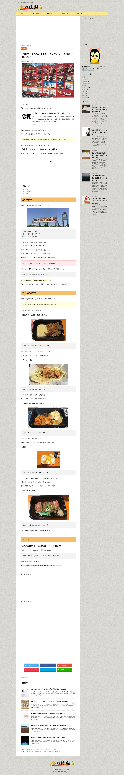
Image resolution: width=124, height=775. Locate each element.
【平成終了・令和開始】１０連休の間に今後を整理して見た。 (51, 113)
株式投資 (84, 77)
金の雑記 (24, 677)
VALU (83, 91)
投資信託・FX (85, 85)
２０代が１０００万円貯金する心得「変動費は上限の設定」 (49, 689)
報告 (83, 95)
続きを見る (36, 124)
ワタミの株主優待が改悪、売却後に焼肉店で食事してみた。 (99, 155)
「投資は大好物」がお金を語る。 (62, 769)
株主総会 (85, 83)
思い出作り (25, 189)
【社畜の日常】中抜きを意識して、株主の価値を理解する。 (49, 725)
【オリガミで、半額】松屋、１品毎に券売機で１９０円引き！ (43, 751)
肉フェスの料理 (27, 191)
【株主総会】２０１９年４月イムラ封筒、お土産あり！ (41, 749)
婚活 (83, 93)
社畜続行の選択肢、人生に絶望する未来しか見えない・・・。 (50, 737)
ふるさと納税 (85, 87)
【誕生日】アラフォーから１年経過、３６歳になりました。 (99, 201)
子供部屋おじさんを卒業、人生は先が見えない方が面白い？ (99, 110)
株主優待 (85, 81)
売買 (84, 79)
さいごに (25, 193)
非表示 (28, 186)
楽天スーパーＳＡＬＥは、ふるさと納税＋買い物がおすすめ (49, 701)
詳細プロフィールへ (88, 70)
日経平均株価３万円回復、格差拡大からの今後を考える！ (99, 178)
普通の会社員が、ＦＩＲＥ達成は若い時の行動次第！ (99, 132)
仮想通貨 (84, 89)
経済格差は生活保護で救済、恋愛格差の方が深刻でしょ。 (48, 713)
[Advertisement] (48, 31)
